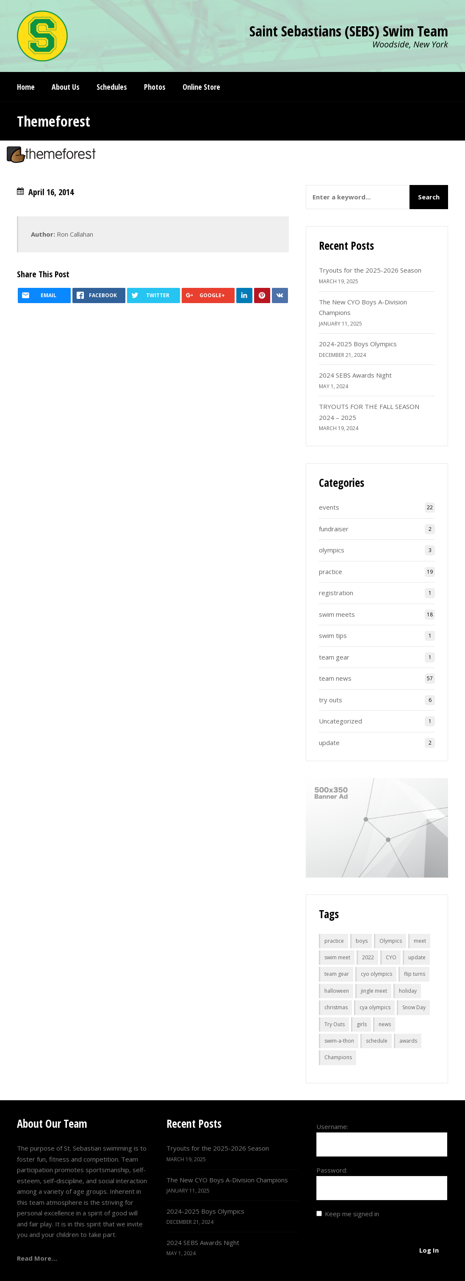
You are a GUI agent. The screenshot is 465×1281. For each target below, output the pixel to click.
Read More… (37, 1258)
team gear (334, 657)
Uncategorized (340, 721)
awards (408, 1040)
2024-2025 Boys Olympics (358, 344)
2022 (368, 957)
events (329, 507)
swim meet (337, 957)
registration (336, 592)
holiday (408, 990)
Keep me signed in (352, 1213)
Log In (429, 1250)
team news (335, 678)
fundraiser (334, 529)
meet (420, 940)
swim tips (333, 635)
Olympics (390, 940)
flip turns (414, 973)
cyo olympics (376, 973)
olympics (331, 550)
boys (362, 940)
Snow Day (414, 1007)
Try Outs (334, 1024)
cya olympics (375, 1007)
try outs (330, 700)
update (329, 742)
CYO (391, 957)
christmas (336, 1007)
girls (362, 1024)
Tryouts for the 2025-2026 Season (370, 270)
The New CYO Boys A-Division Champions (227, 1180)
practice (330, 571)
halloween (336, 990)
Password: (331, 1170)
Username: (332, 1126)
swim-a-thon (339, 1040)
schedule (377, 1040)
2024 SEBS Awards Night (355, 375)
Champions (338, 1057)
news (385, 1024)
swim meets (337, 614)
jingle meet (374, 990)
